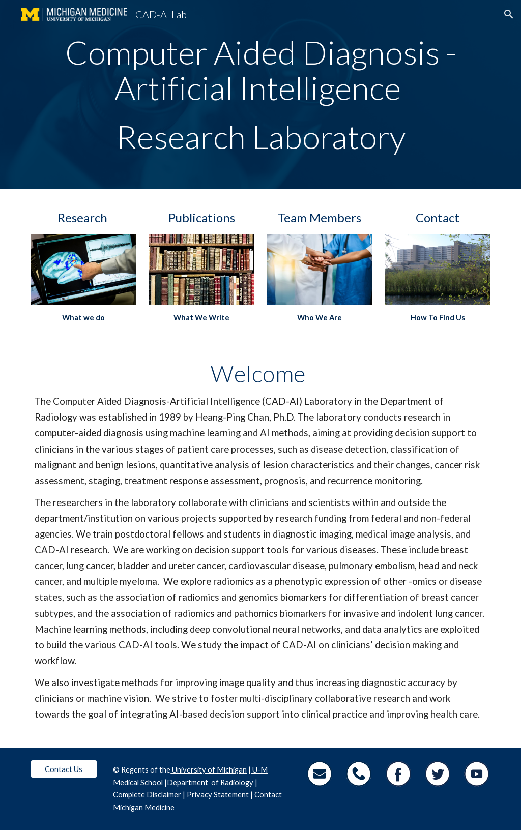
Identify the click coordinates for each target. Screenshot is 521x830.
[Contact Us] (64, 769)
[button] (509, 14)
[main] (261, 95)
